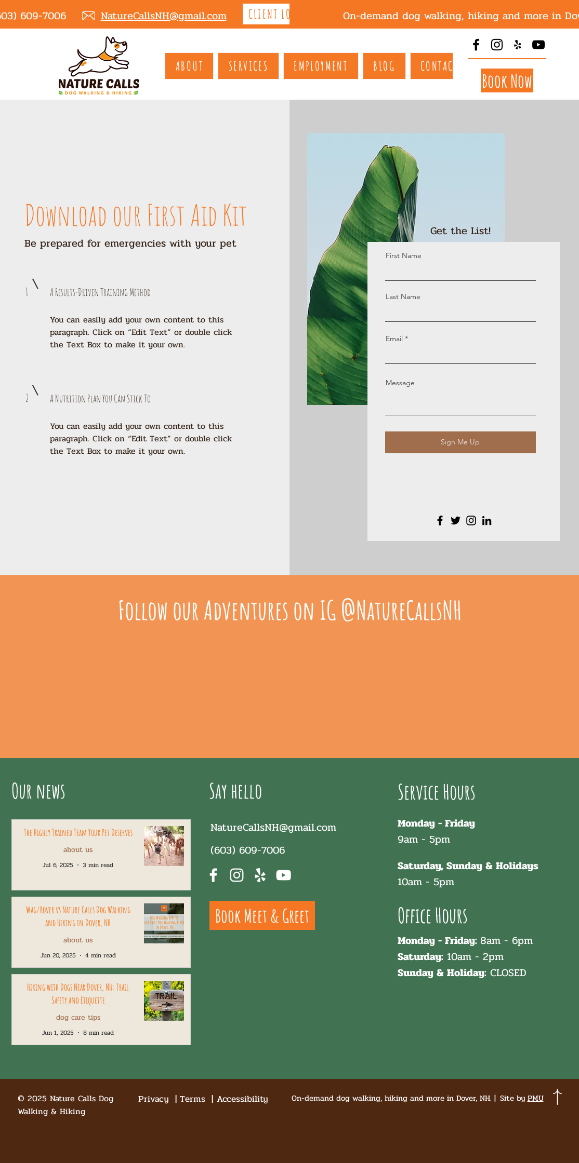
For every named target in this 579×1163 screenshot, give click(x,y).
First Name (404, 255)
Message (400, 382)
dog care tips (78, 1017)
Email (394, 338)
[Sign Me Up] (460, 442)
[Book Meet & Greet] (262, 915)
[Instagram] (497, 44)
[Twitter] (455, 520)
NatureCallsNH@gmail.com (273, 827)
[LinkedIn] (486, 520)
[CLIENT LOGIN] (280, 14)
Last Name (403, 296)
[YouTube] (538, 44)
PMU (536, 1098)
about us (78, 849)
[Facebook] (476, 44)
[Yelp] (517, 44)
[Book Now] (507, 80)
